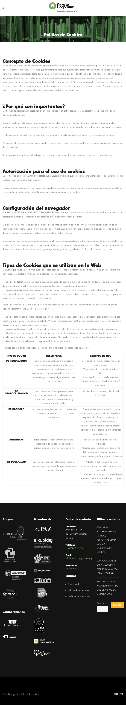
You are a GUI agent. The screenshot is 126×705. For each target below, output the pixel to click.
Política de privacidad (78, 590)
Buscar (100, 603)
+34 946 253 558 (74, 548)
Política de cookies (30, 694)
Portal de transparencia (79, 596)
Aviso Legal (73, 584)
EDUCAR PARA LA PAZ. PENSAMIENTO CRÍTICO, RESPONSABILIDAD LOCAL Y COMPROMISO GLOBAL (107, 539)
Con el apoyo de (10, 694)
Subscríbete (70, 568)
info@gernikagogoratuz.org (78, 558)
